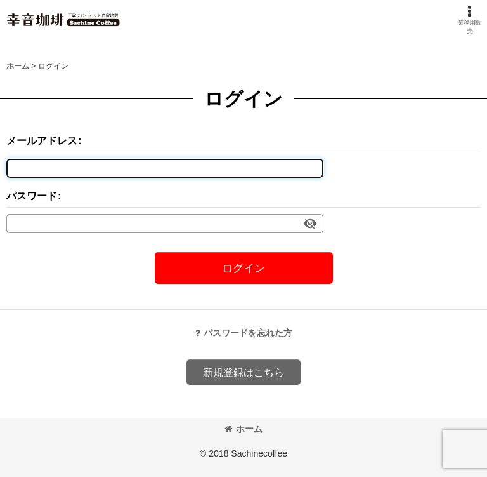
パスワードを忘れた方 (243, 333)
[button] (469, 19)
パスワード (31, 195)
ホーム (243, 429)
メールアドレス (41, 140)
